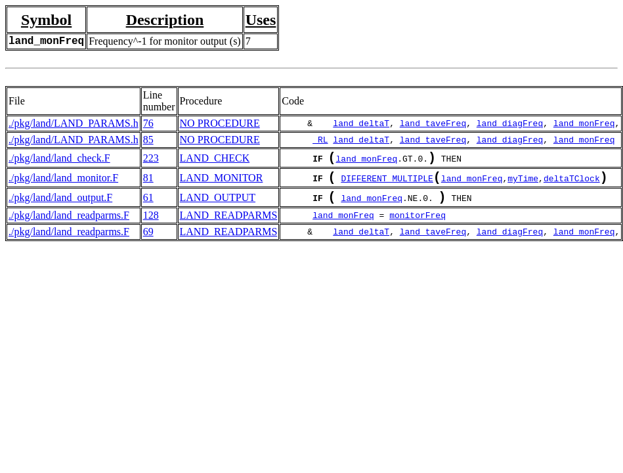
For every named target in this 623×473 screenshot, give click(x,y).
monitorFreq (417, 223)
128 (151, 223)
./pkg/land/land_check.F (59, 159)
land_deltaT (361, 123)
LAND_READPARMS (229, 223)
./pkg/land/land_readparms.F (69, 223)
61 (148, 204)
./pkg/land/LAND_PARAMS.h (74, 123)
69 (148, 239)
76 (148, 123)
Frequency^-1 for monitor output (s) (164, 41)
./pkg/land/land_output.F (60, 204)
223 (151, 159)
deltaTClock (572, 183)
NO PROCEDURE (220, 123)
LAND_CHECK (215, 159)
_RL (320, 140)
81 (148, 181)
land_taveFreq (433, 123)
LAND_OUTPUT (218, 204)
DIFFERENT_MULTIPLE (387, 183)
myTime (522, 183)
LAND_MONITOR (221, 181)
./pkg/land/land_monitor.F (63, 181)
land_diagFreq (510, 123)
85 (148, 139)
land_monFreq (584, 123)
